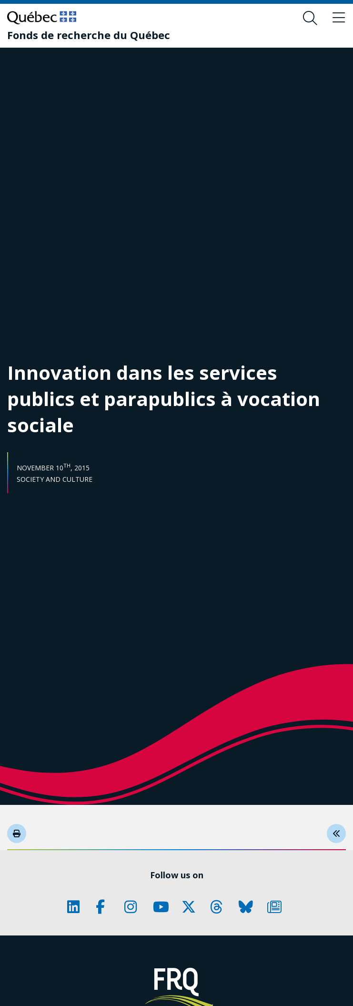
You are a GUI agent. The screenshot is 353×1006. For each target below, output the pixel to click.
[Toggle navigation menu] (339, 18)
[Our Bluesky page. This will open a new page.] (248, 906)
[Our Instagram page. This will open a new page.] (133, 906)
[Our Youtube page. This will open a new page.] (162, 906)
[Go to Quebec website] (41, 17)
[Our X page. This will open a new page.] (191, 906)
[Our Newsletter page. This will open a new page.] (276, 906)
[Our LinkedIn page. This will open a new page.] (76, 906)
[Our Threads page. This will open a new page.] (219, 906)
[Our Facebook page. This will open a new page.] (105, 906)
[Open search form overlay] (310, 18)
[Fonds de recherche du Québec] (88, 35)
